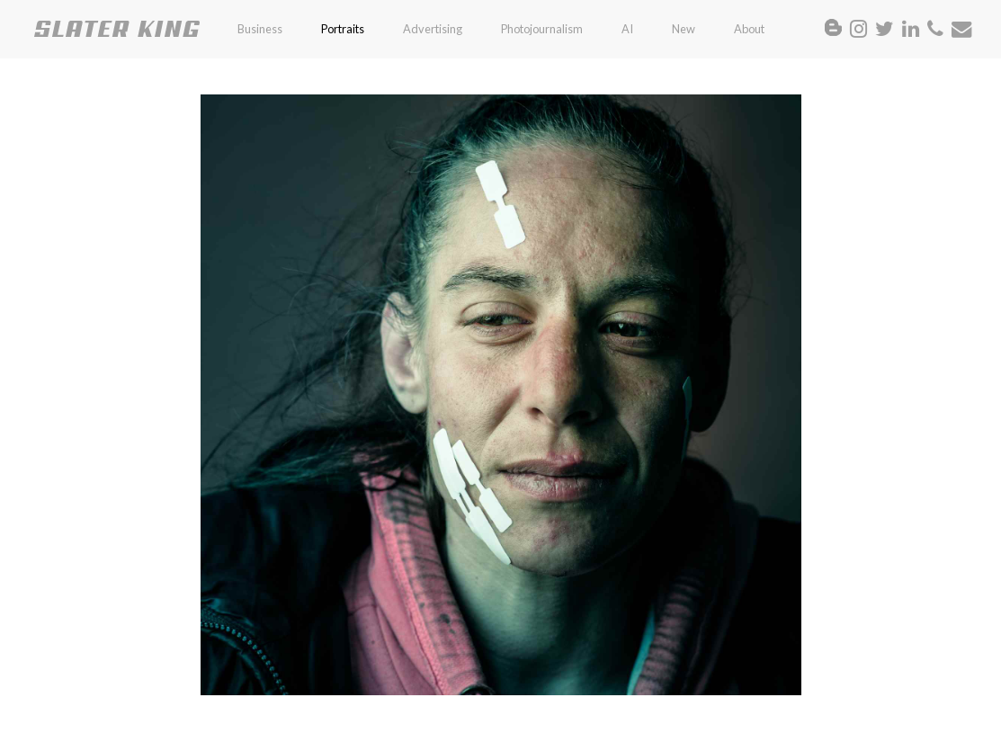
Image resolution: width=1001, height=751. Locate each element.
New (683, 29)
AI (627, 29)
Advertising (432, 29)
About (749, 29)
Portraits (342, 29)
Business (259, 29)
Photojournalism (542, 29)
